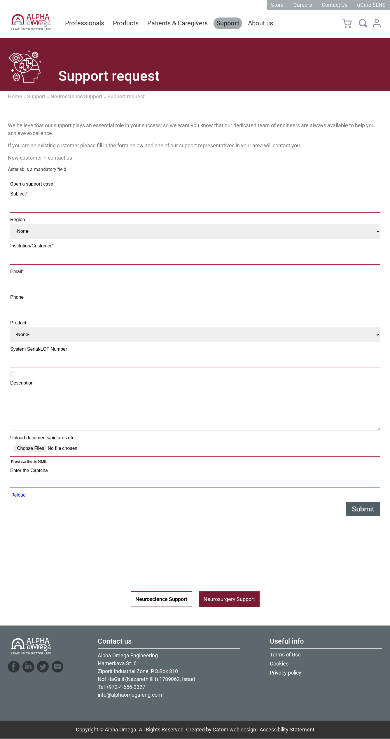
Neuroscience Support (76, 96)
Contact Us (334, 5)
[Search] (363, 23)
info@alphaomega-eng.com (130, 695)
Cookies (279, 664)
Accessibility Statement (287, 729)
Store (277, 5)
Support (36, 96)
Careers (302, 5)
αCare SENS (371, 5)
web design (243, 729)
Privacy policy (285, 673)
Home (15, 96)
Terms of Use (285, 654)
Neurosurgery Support (229, 599)
